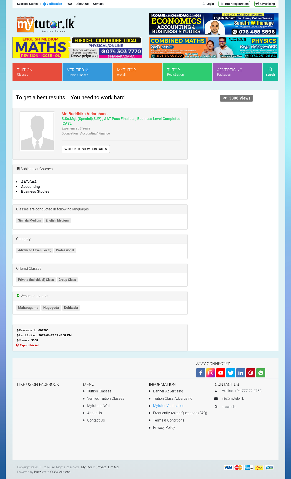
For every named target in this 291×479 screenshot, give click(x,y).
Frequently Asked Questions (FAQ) (178, 413)
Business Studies (35, 191)
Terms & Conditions (166, 420)
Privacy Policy (162, 427)
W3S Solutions (60, 472)
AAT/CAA (29, 182)
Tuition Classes (97, 391)
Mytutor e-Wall (96, 406)
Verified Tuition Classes (103, 398)
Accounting (30, 187)
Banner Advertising (166, 391)
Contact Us (94, 420)
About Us (92, 413)
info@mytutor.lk (233, 398)
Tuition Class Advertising (170, 398)
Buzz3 (38, 472)
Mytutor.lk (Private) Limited (99, 467)
